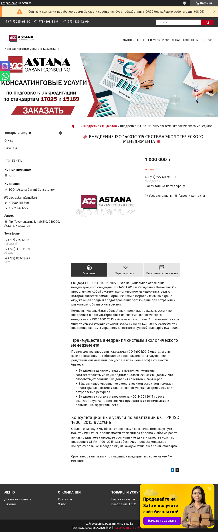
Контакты (190, 40)
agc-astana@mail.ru (23, 198)
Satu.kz (128, 523)
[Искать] (207, 22)
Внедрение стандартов (100, 126)
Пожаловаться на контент (130, 527)
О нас (176, 40)
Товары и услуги (150, 40)
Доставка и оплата (17, 499)
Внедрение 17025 (124, 504)
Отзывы (10, 148)
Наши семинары (123, 499)
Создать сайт (9, 3)
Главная (128, 40)
